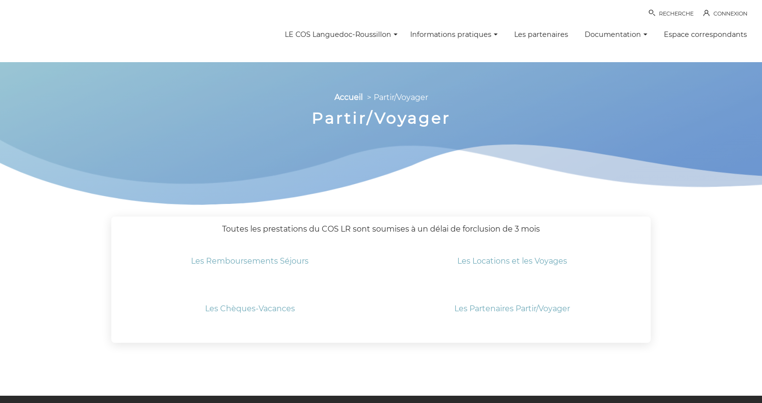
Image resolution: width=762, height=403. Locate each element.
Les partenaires (541, 34)
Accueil (348, 97)
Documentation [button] (616, 34)
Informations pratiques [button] (454, 34)
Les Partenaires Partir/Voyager (512, 308)
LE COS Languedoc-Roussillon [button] (341, 34)
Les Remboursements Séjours (250, 261)
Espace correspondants (705, 34)
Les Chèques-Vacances (250, 308)
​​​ (512, 245)
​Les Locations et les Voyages (512, 261)
